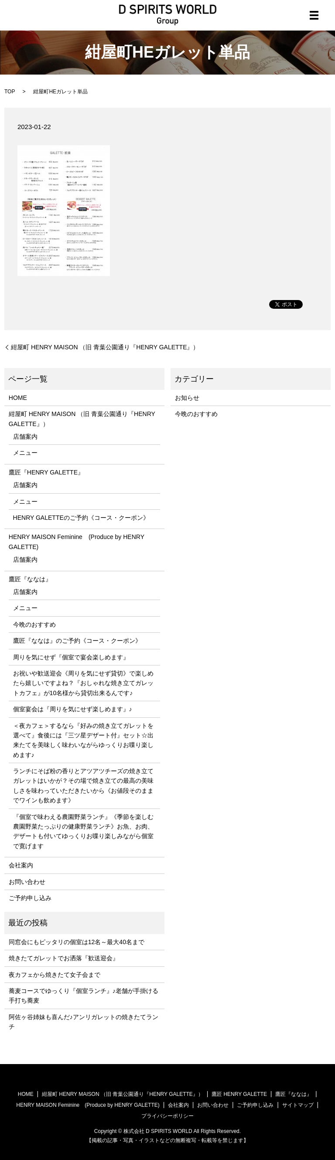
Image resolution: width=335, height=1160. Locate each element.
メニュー (25, 452)
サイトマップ (298, 1105)
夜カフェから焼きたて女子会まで (54, 974)
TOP (9, 92)
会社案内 (21, 865)
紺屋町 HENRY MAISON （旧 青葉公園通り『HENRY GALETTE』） (105, 347)
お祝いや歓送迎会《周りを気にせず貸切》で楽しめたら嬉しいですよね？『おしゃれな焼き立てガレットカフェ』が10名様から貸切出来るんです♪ (83, 683)
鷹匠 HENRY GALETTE (239, 1094)
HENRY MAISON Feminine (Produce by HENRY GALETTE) (76, 541)
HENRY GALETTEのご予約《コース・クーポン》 (81, 517)
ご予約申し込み (30, 897)
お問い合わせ (27, 881)
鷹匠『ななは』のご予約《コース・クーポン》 (77, 640)
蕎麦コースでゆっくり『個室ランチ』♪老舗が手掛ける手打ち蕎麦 (83, 995)
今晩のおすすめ (34, 624)
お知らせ (187, 397)
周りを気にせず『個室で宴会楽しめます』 (71, 657)
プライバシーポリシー (167, 1116)
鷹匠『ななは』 (30, 579)
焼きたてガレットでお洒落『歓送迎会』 (64, 958)
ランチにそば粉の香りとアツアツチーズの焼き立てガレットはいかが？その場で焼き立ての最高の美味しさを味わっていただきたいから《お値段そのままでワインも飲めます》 (83, 786)
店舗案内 (25, 436)
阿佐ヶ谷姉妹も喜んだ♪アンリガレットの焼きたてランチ (83, 1021)
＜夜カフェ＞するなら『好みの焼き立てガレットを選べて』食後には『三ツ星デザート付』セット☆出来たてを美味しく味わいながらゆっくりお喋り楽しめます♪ (83, 740)
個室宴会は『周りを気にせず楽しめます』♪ (72, 709)
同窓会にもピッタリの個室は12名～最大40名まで (76, 941)
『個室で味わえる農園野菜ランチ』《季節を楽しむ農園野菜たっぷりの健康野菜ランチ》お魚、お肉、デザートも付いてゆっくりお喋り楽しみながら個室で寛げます (83, 831)
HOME (18, 397)
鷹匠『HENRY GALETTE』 (46, 472)
